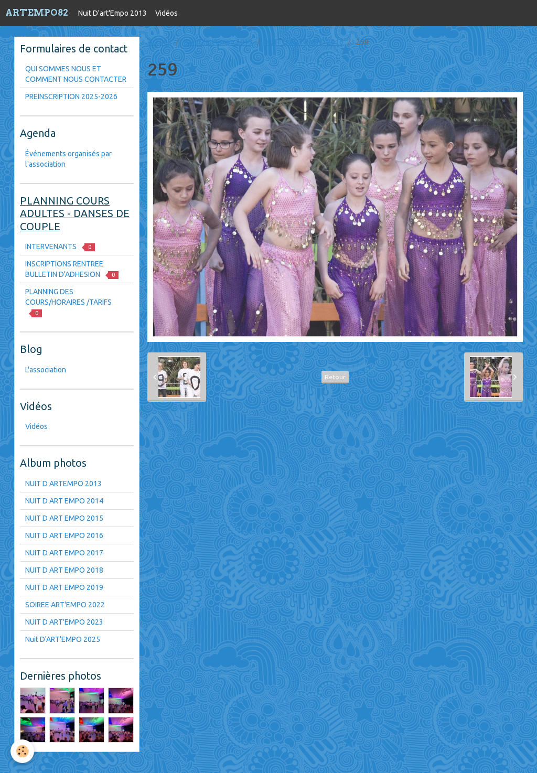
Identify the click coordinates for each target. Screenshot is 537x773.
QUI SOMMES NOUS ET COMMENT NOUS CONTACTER (75, 74)
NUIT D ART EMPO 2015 (64, 518)
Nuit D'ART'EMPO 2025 (62, 639)
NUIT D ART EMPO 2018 (64, 570)
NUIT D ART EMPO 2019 (64, 587)
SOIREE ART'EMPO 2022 (65, 604)
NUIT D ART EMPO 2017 (64, 553)
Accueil (159, 42)
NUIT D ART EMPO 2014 (64, 501)
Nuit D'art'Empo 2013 (112, 13)
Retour (335, 376)
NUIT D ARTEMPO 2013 (63, 483)
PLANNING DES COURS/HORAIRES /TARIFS (68, 302)
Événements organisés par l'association (68, 158)
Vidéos (166, 13)
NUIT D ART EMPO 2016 (304, 42)
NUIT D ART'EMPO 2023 (64, 622)
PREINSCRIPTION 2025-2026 (71, 96)
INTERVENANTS (60, 246)
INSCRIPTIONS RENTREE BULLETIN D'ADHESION (72, 269)
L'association (45, 370)
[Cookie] (22, 751)
